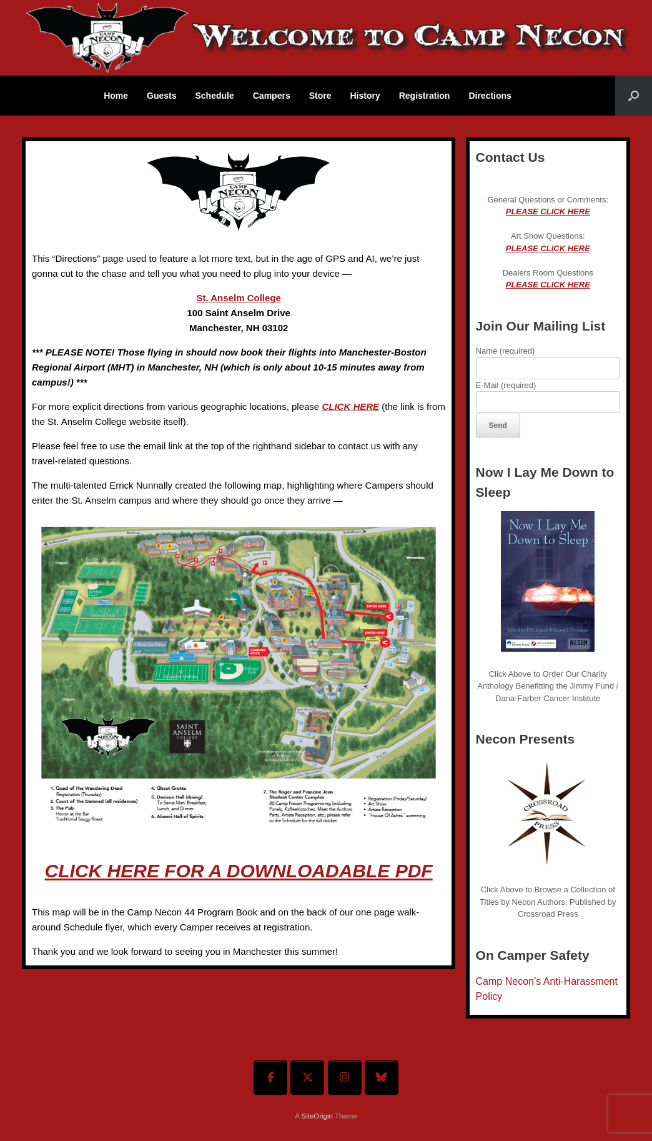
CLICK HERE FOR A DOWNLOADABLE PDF (239, 870)
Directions (489, 96)
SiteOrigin (317, 1116)
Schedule (214, 96)
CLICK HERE (350, 406)
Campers (271, 96)
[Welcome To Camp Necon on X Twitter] (307, 1077)
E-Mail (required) (548, 394)
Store (320, 96)
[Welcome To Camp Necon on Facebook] (270, 1077)
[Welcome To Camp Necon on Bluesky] (381, 1077)
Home (116, 96)
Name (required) (548, 359)
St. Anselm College (239, 297)
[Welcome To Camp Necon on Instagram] (345, 1077)
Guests (161, 96)
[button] (633, 96)
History (365, 96)
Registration (424, 96)
